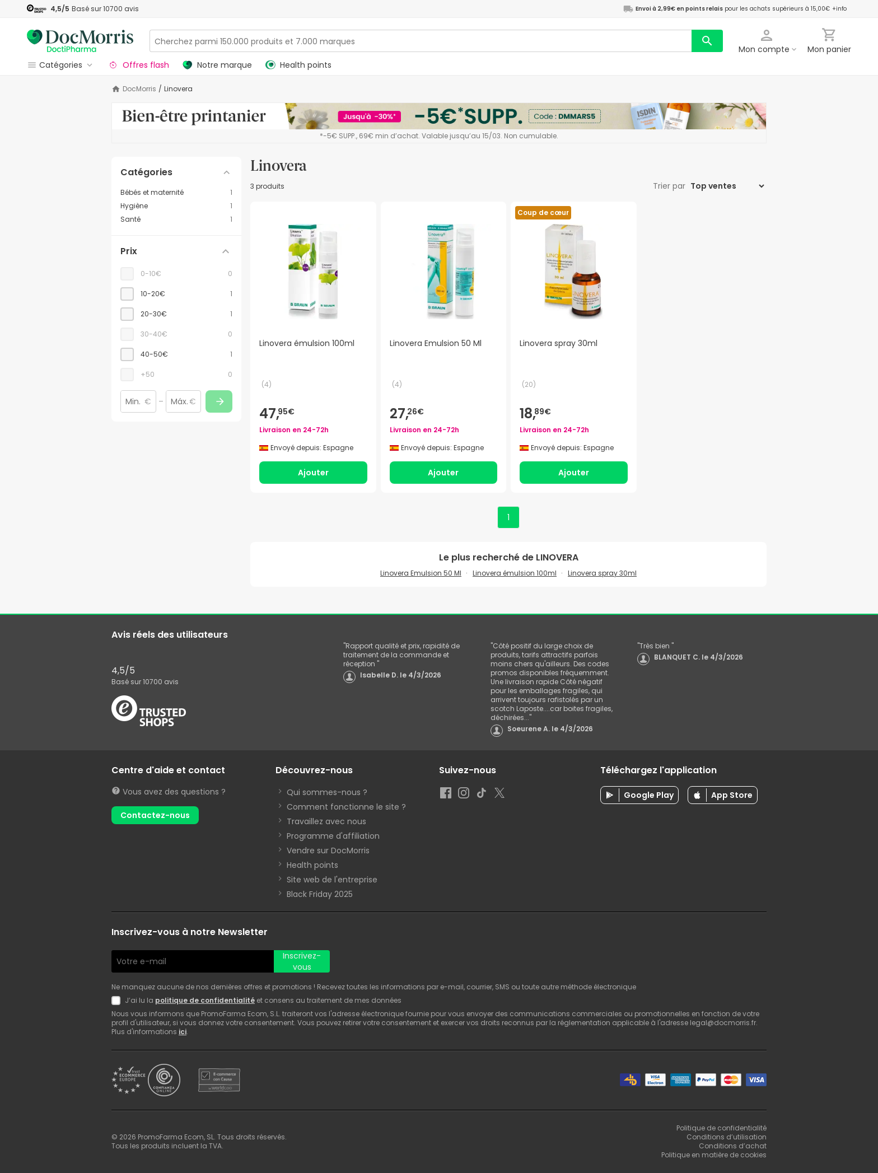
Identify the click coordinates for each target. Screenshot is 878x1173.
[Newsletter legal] (118, 1000)
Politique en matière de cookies (714, 1155)
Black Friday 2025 (320, 894)
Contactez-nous (155, 815)
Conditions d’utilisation (726, 1137)
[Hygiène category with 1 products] (176, 206)
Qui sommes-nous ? (327, 792)
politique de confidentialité (205, 1000)
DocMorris (139, 89)
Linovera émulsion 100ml (515, 573)
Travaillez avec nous (326, 821)
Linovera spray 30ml (602, 573)
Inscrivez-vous (302, 961)
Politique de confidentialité (721, 1128)
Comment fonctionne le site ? (346, 806)
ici (182, 1031)
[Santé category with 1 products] (176, 219)
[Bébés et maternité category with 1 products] (176, 192)
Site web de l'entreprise (332, 879)
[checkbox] (176, 294)
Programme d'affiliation (333, 836)
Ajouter (313, 472)
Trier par (670, 185)
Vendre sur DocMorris (328, 850)
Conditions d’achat (733, 1146)
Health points (312, 865)
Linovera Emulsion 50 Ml (420, 573)
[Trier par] (727, 186)
